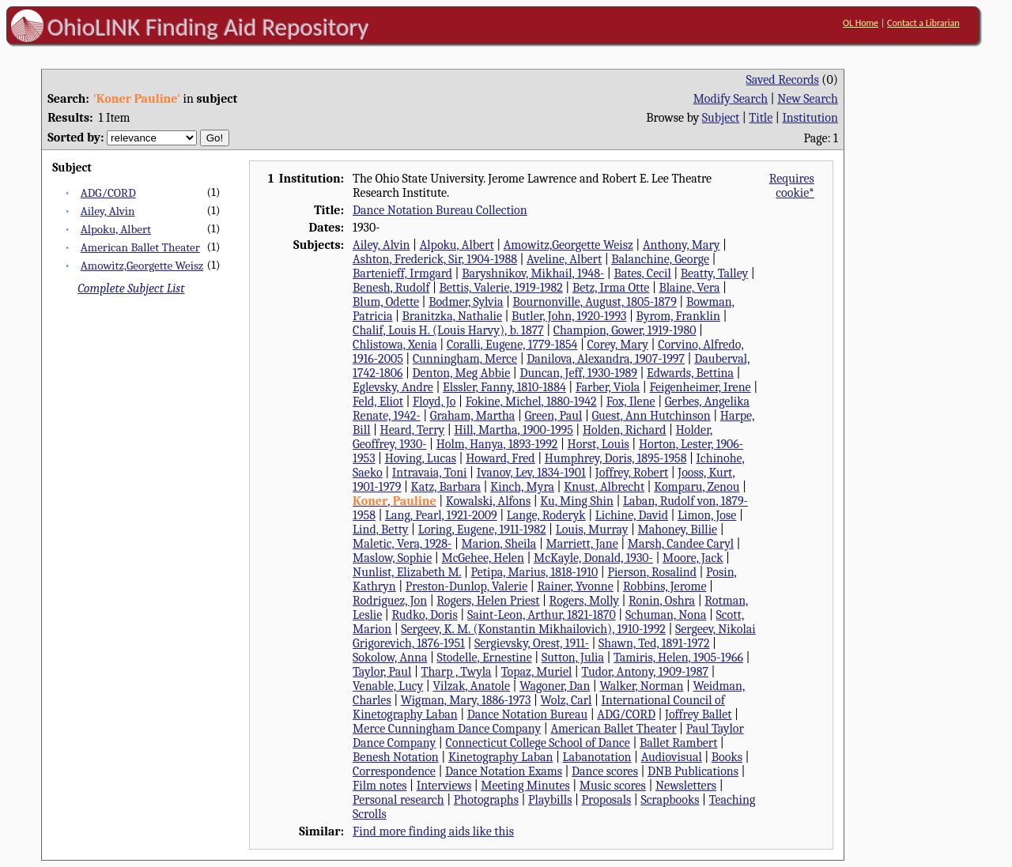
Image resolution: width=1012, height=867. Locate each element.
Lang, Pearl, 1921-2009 (441, 515)
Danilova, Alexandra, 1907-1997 (606, 359)
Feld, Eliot (378, 401)
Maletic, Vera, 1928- (402, 544)
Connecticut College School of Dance (537, 743)
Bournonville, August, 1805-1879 (595, 302)
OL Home (860, 22)
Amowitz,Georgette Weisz (142, 265)
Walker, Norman (641, 686)
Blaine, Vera (689, 288)
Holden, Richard (624, 430)
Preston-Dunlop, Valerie (466, 586)
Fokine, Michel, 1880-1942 (531, 401)
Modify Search (730, 99)
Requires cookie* (791, 186)
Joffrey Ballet (698, 714)
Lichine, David (631, 515)
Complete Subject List (130, 288)
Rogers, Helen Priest (487, 601)
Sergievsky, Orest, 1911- (531, 643)
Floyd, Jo (434, 401)
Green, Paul (553, 416)
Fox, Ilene (630, 401)
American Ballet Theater (140, 247)
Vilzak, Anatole (471, 686)
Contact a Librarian (923, 22)
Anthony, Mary (681, 245)
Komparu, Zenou (696, 487)
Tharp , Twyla (456, 672)
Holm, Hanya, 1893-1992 (497, 444)
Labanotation (597, 757)
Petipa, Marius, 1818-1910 (535, 572)
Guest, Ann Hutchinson (650, 416)
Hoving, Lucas (420, 458)
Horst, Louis (598, 444)
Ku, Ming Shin (577, 501)
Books (727, 757)
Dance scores (605, 771)
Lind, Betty (380, 529)
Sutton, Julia (573, 657)
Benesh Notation (396, 757)
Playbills (550, 800)
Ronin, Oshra (662, 601)
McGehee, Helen (482, 558)
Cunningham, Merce (465, 359)
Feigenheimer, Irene (699, 387)
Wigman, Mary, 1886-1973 (466, 700)
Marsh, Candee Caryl (681, 544)
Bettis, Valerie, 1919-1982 (501, 288)
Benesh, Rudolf (391, 288)
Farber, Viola (608, 387)
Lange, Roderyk (546, 515)
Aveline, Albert (564, 259)
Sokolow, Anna (390, 657)
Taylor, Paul (382, 672)
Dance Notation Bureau (527, 714)
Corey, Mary (617, 344)
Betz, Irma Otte (610, 288)
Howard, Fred (500, 458)
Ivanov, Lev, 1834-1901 (531, 473)
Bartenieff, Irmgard (402, 273)
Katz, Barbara (446, 487)
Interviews (444, 785)
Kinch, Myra (522, 487)
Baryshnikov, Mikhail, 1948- (533, 273)
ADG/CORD (108, 193)
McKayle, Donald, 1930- (593, 558)
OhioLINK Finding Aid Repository (208, 27)
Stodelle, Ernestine (484, 657)
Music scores (613, 785)
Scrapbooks (669, 800)
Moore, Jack (693, 558)
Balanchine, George (660, 259)
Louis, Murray (592, 529)
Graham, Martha (472, 416)
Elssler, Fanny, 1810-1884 (504, 387)
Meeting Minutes (525, 785)
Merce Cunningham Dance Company (447, 729)
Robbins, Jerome (665, 586)
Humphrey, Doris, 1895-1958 (616, 458)
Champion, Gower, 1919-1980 (625, 330)
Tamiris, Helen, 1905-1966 (678, 657)
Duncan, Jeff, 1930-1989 (578, 373)
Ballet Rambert (678, 743)
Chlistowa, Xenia (395, 344)
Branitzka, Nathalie (452, 316)
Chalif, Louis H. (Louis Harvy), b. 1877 (448, 330)
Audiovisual (671, 757)
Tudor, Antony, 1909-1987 (644, 672)
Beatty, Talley (714, 273)
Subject (720, 118)
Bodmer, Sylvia (466, 302)
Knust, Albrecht (604, 487)
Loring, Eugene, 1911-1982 (482, 529)
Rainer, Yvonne (575, 586)
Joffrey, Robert (631, 473)
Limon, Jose (707, 515)
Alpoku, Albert (116, 229)
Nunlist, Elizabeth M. (407, 572)
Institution (810, 118)
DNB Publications (693, 771)
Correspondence (394, 771)
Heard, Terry (412, 430)
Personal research (398, 800)
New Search (807, 99)
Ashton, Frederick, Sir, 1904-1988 (435, 259)
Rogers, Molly (584, 601)
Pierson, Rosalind (652, 572)
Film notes (379, 785)
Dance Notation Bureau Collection (440, 210)
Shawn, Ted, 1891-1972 (654, 643)
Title (760, 118)
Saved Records (782, 80)
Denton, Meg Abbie (462, 373)
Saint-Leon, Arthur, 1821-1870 (541, 615)
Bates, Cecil (642, 273)
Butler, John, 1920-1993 (569, 316)
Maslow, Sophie (392, 558)
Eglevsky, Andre (393, 387)
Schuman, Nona (666, 615)
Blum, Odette (386, 302)
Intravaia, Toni (429, 473)
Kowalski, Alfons (488, 501)
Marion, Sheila (498, 544)
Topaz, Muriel (536, 672)
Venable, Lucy (388, 686)
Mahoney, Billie (677, 529)
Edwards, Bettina (690, 373)
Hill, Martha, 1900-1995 (513, 430)
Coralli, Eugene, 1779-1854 (512, 344)
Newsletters (685, 785)
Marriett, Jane (581, 544)
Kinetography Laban (500, 757)
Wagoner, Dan (554, 686)
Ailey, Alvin (108, 211)
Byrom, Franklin (678, 316)
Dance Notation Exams (503, 771)
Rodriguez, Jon (390, 601)
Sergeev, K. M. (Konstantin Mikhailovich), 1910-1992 (533, 629)
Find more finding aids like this (433, 831)
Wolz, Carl (566, 700)
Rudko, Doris (424, 615)
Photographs (486, 800)
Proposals (607, 800)
